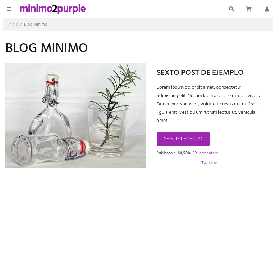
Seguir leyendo (183, 139)
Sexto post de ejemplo (200, 73)
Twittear (210, 163)
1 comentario (205, 153)
